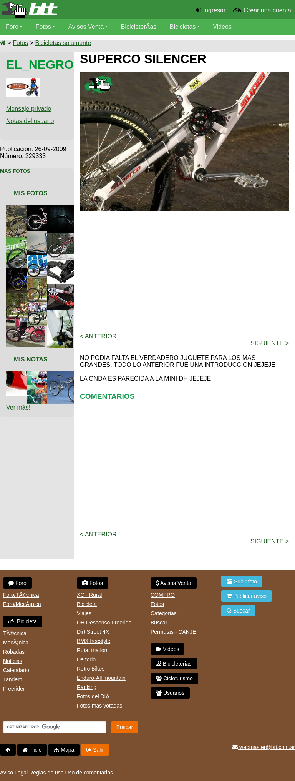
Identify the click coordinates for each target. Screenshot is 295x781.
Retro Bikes (90, 669)
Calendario (16, 670)
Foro (12, 26)
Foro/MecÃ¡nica (22, 604)
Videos (222, 26)
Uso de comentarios (89, 772)
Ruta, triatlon (92, 650)
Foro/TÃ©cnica (21, 595)
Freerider (14, 689)
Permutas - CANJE (173, 632)
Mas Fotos (15, 171)
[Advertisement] (187, 271)
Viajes (84, 613)
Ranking (86, 687)
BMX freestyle (93, 641)
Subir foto (242, 581)
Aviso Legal (14, 772)
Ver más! (18, 407)
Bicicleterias (174, 664)
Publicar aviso (247, 596)
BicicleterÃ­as (138, 26)
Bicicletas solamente (63, 43)
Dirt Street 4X (93, 632)
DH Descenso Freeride (104, 622)
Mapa (64, 750)
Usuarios (170, 693)
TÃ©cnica (15, 633)
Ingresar (214, 10)
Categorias (164, 613)
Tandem (12, 679)
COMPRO (163, 595)
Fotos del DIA (93, 696)
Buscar (159, 622)
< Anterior (98, 336)
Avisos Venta (86, 26)
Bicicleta (22, 621)
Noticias (12, 661)
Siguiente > (269, 343)
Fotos (43, 26)
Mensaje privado (28, 108)
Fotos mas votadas (99, 706)
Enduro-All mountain (101, 678)
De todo (86, 659)
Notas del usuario (30, 121)
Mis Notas (31, 359)
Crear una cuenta (267, 10)
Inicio (32, 750)
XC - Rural (89, 595)
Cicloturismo (174, 678)
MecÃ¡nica (15, 642)
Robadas (14, 652)
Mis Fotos (31, 193)
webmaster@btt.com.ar (263, 747)
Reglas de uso (46, 772)
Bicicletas (183, 26)
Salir (95, 750)
